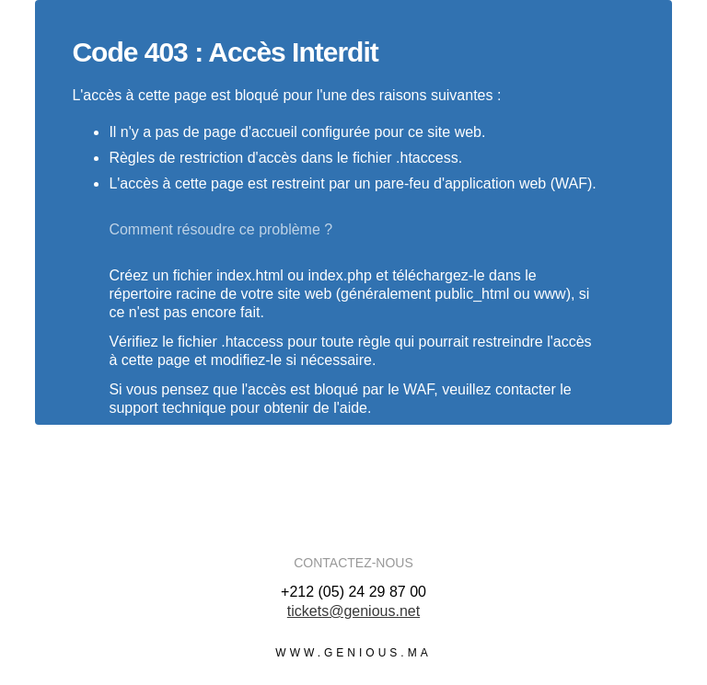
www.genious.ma (353, 652)
